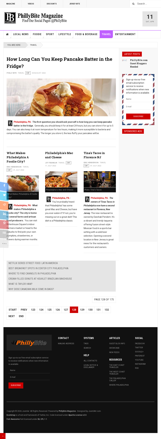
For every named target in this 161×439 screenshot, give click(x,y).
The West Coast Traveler (117, 373)
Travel (107, 35)
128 (74, 309)
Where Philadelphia (119, 385)
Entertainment (125, 34)
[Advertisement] (138, 185)
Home (7, 34)
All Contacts (90, 361)
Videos (31, 4)
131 (98, 309)
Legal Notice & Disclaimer (91, 366)
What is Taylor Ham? (20, 283)
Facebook (140, 343)
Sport (50, 34)
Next (11, 316)
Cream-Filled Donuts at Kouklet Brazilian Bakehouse (40, 278)
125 (49, 309)
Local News (22, 35)
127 (66, 309)
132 (107, 309)
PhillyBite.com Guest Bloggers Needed (139, 63)
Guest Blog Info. (117, 343)
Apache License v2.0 (77, 415)
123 (33, 309)
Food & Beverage (87, 35)
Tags (86, 343)
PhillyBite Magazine (67, 411)
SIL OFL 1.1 (42, 419)
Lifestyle (65, 35)
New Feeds (114, 352)
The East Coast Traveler (116, 366)
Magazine (10, 4)
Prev (24, 309)
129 (82, 309)
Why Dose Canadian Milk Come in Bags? (31, 289)
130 (90, 309)
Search (87, 348)
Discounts (52, 4)
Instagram (140, 364)
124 (41, 309)
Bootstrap (11, 415)
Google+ (139, 352)
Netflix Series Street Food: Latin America (33, 263)
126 (58, 309)
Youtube (139, 360)
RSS (137, 368)
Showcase (114, 348)
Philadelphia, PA (22, 122)
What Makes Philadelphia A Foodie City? (18, 157)
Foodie (38, 35)
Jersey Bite (74, 4)
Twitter (139, 348)
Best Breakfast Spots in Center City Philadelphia (38, 268)
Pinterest (140, 356)
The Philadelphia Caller (117, 379)
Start (13, 309)
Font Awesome (13, 419)
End (21, 316)
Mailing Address (66, 343)
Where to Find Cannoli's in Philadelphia (32, 273)
